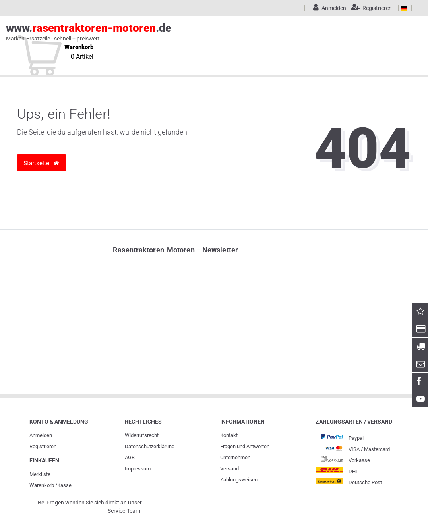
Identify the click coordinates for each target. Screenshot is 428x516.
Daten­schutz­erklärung (149, 446)
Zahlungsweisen (239, 480)
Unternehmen (235, 457)
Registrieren (42, 446)
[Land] (404, 8)
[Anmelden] (328, 8)
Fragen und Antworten (244, 446)
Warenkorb (41, 485)
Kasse (64, 485)
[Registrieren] (369, 8)
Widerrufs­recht (142, 435)
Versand (229, 469)
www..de (205, 32)
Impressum (138, 469)
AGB (130, 457)
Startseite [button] (41, 163)
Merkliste (39, 474)
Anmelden (40, 435)
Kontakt (229, 435)
